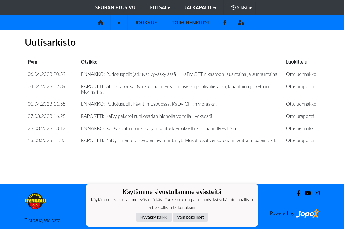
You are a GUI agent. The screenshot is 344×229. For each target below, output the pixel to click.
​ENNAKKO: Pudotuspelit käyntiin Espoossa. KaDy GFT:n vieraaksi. (149, 104)
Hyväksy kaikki (154, 216)
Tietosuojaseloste (42, 220)
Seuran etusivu (115, 7)
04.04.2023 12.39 (47, 86)
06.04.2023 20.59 (47, 74)
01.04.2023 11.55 (47, 104)
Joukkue (146, 23)
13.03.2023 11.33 (47, 140)
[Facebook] (225, 22)
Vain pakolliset (190, 216)
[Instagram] (315, 193)
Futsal (160, 7)
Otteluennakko (301, 74)
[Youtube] (305, 193)
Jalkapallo (200, 7)
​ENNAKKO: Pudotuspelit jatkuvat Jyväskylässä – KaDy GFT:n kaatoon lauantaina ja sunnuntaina (179, 74)
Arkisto (241, 7)
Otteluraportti (300, 86)
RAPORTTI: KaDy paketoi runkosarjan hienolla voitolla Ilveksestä (147, 116)
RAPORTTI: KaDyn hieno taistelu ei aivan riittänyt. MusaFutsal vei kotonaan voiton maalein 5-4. (179, 140)
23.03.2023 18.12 (47, 128)
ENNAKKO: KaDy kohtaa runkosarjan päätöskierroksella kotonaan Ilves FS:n (158, 128)
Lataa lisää (171, 172)
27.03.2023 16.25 (47, 116)
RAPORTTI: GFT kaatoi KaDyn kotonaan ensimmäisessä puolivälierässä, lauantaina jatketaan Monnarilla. (175, 89)
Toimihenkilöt (190, 23)
